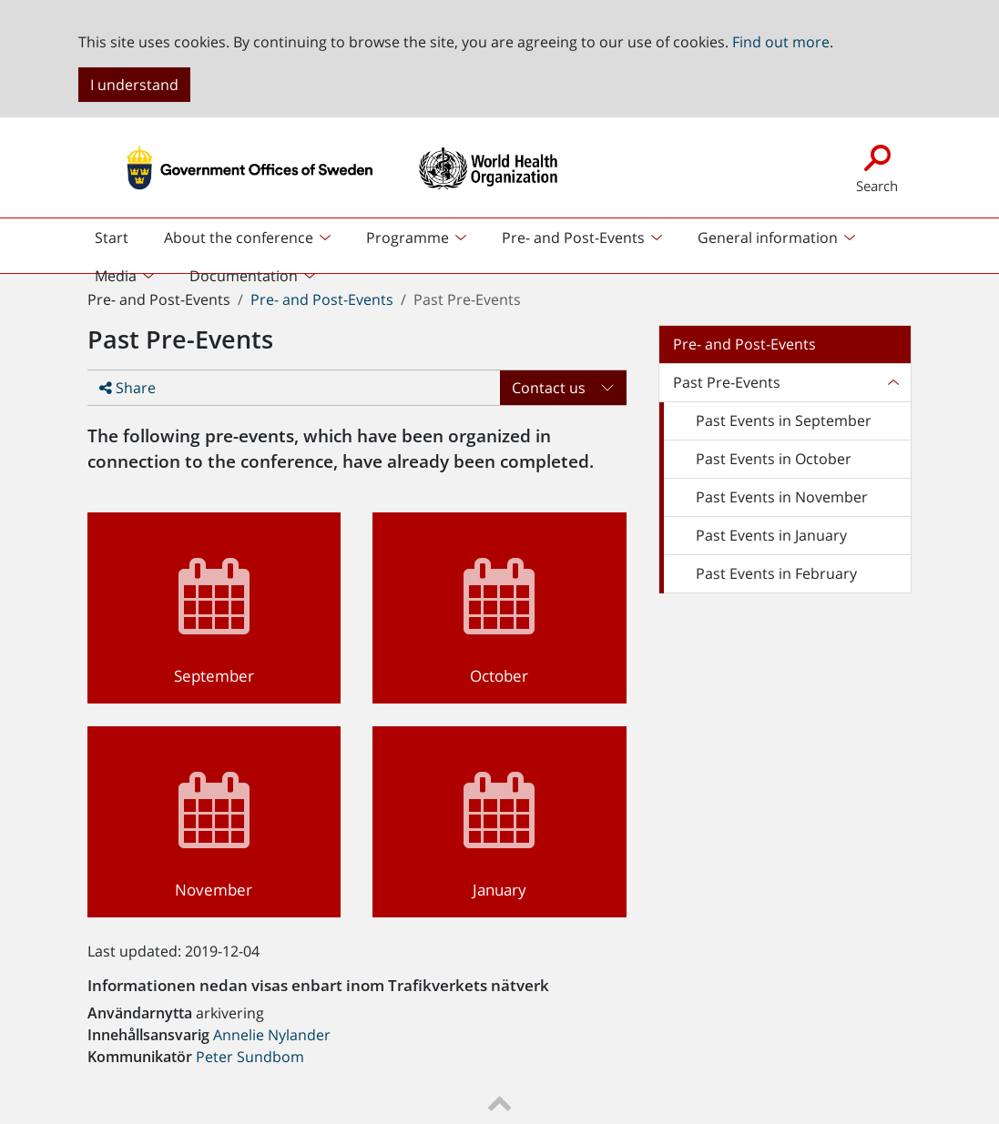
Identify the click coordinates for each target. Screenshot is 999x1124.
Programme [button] (407, 238)
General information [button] (768, 238)
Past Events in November (782, 497)
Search (877, 167)
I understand (134, 85)
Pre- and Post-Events (321, 299)
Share (127, 388)
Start (119, 242)
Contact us (549, 388)
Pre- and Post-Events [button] (573, 238)
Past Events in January (771, 535)
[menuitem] (249, 237)
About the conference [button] (238, 238)
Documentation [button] (243, 276)
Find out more (781, 42)
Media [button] (116, 276)
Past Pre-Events (726, 382)
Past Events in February (776, 573)
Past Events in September (784, 420)
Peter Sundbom (250, 1057)
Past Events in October (773, 459)
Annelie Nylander (272, 1035)
